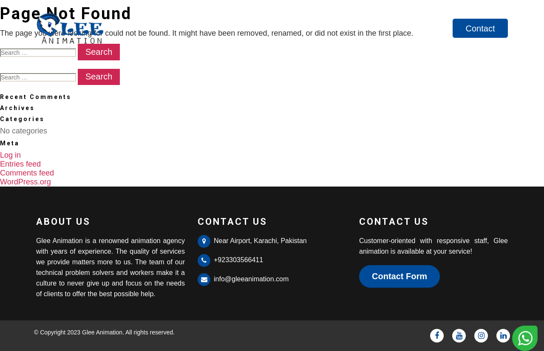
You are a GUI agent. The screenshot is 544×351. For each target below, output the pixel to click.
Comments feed (27, 173)
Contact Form (399, 276)
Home (344, 28)
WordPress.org (25, 182)
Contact (480, 28)
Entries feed (20, 164)
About (383, 28)
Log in (10, 155)
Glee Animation (102, 332)
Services (427, 28)
